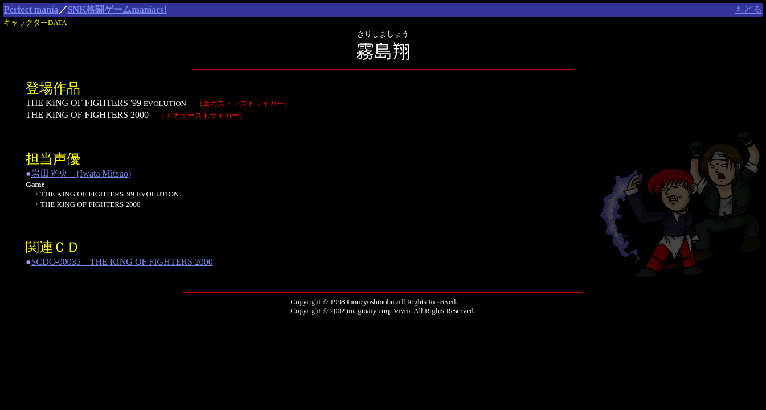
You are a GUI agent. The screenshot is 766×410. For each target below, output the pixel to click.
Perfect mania (31, 9)
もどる (748, 9)
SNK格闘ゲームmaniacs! (117, 9)
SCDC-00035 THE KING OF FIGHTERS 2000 (122, 261)
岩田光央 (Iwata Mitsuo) (81, 173)
